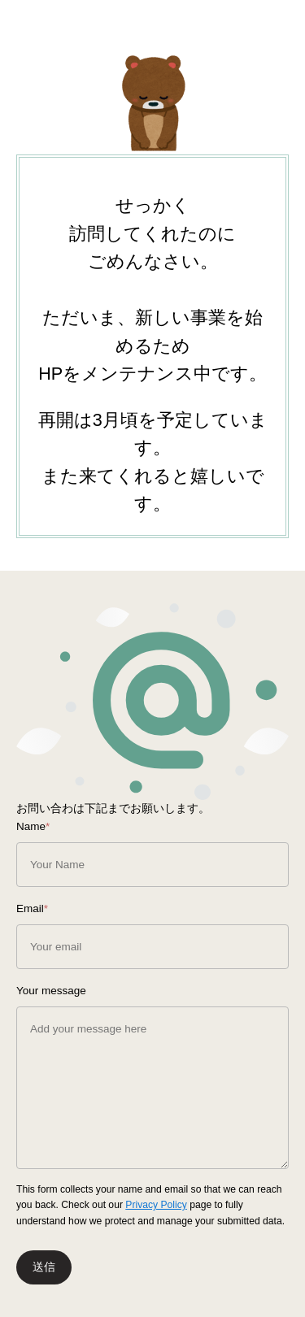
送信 (44, 1267)
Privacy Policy (156, 1205)
